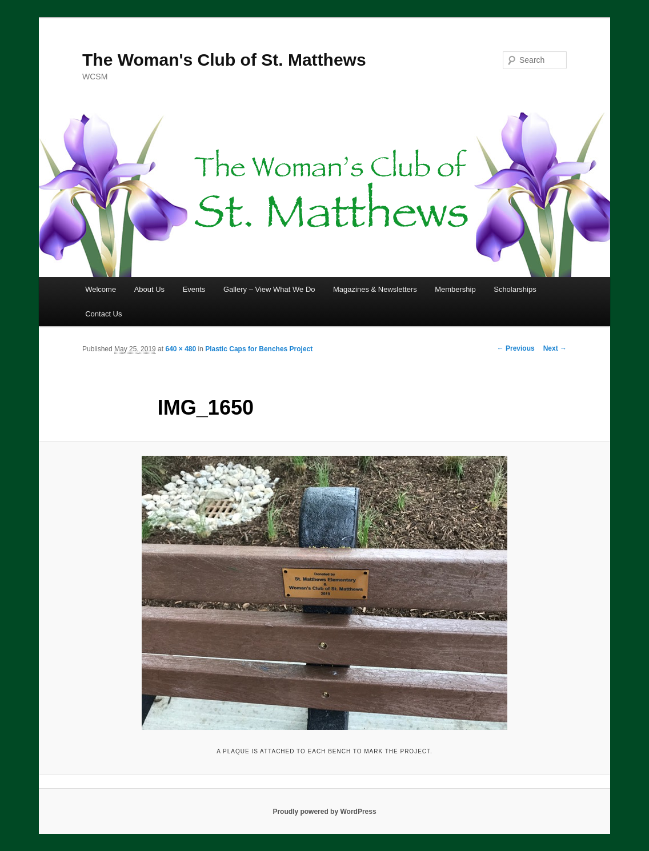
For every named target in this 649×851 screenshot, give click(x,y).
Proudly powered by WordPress (324, 812)
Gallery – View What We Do (269, 289)
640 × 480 (180, 349)
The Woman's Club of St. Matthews (224, 59)
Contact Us (103, 314)
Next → (555, 348)
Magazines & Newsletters (375, 289)
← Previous (516, 348)
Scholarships (515, 289)
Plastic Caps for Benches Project (259, 349)
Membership (455, 289)
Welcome (100, 289)
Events (194, 289)
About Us (149, 289)
